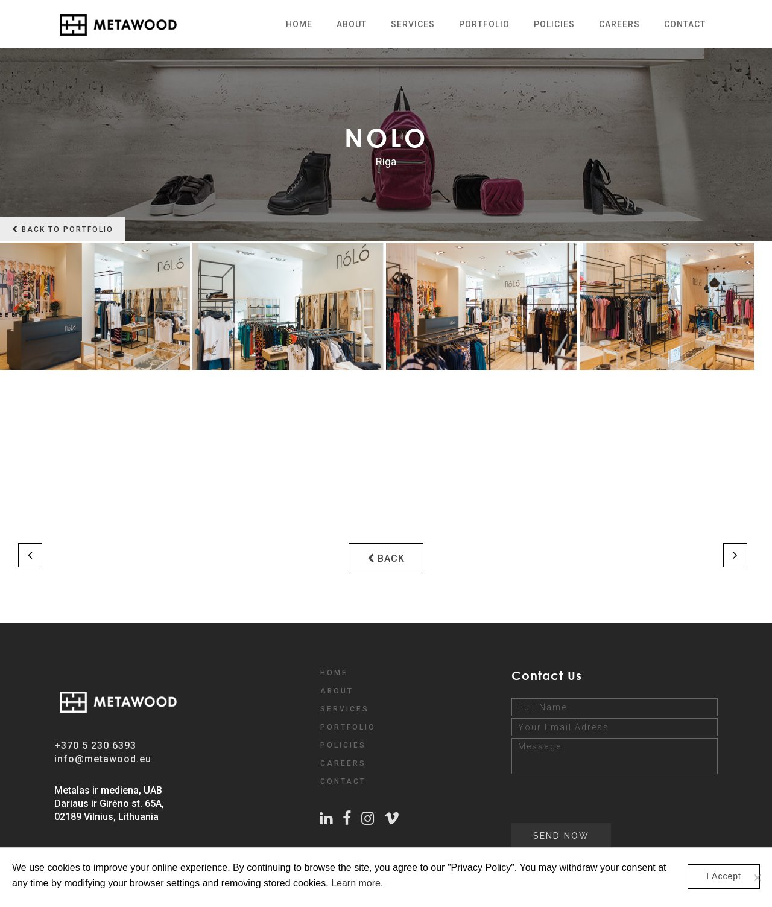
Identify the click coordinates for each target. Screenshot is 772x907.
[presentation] (603, 799)
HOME (334, 673)
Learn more (356, 883)
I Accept (723, 876)
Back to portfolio (62, 229)
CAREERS (343, 763)
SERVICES (344, 709)
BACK (386, 558)
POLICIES (343, 745)
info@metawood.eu (102, 759)
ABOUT (336, 691)
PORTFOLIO (348, 727)
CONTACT (343, 781)
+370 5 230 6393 (95, 745)
